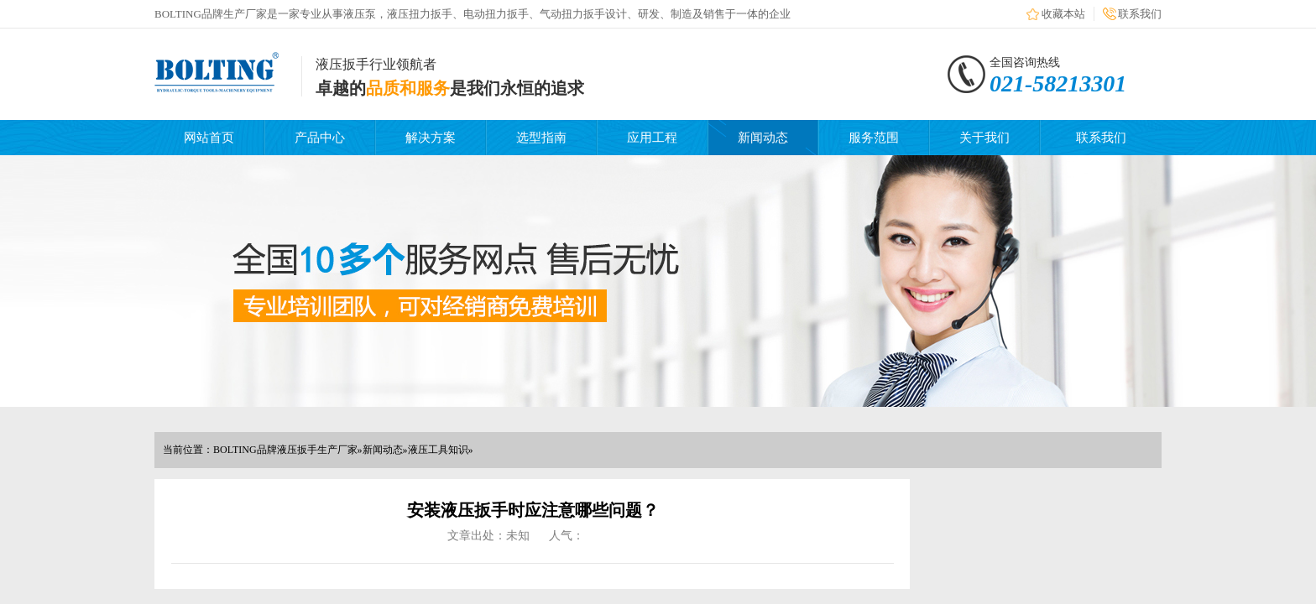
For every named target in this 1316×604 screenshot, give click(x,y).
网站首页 (209, 137)
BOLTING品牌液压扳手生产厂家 (285, 450)
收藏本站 (1063, 14)
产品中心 (320, 137)
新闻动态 (763, 137)
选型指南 (541, 137)
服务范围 (874, 137)
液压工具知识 (438, 450)
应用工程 (652, 137)
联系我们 (1140, 14)
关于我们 (984, 137)
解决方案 (430, 137)
